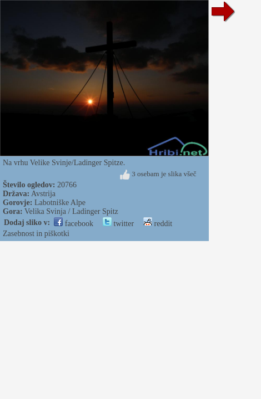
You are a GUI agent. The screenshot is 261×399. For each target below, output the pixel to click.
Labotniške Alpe (60, 202)
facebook (73, 223)
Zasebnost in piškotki (36, 233)
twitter (118, 223)
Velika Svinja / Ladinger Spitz (71, 211)
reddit (157, 223)
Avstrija (43, 194)
